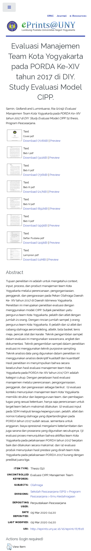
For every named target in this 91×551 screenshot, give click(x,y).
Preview (55, 140)
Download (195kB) (35, 225)
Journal (61, 15)
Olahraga (36, 485)
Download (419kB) (35, 242)
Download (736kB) (35, 174)
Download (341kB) (35, 157)
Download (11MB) (34, 259)
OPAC (50, 15)
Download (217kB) (35, 191)
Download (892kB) (35, 208)
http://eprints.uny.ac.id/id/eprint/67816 (57, 529)
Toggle (9, 8)
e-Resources (78, 15)
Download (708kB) (35, 140)
